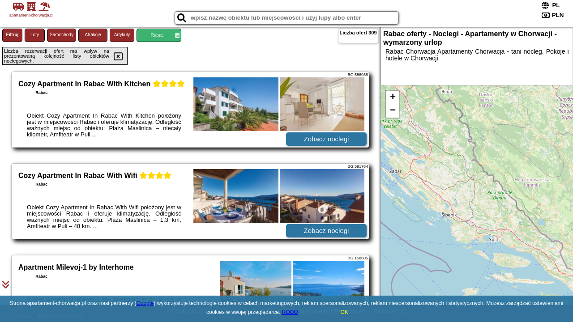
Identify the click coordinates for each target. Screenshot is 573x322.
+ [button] (393, 97)
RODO (290, 312)
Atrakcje (93, 34)
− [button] (393, 111)
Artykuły (122, 34)
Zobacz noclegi (326, 139)
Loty (34, 34)
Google (145, 303)
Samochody (61, 34)
